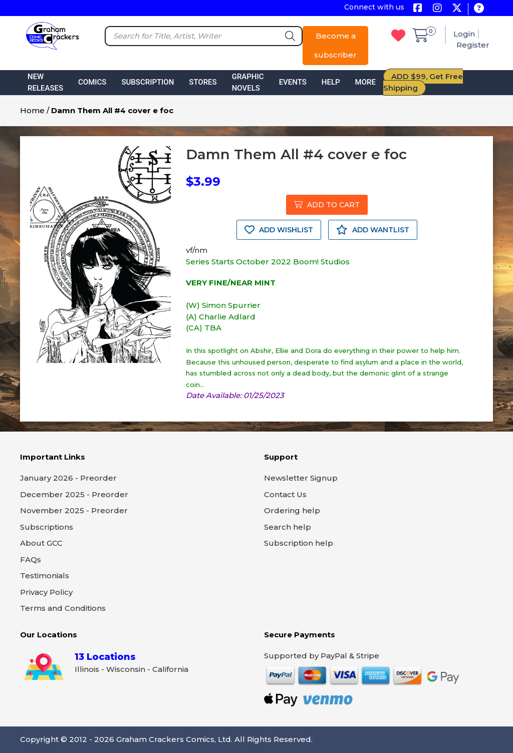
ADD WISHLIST (278, 230)
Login (464, 34)
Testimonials (44, 575)
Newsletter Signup (301, 478)
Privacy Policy (46, 592)
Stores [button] (202, 82)
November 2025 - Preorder (74, 510)
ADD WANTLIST (372, 230)
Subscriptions (46, 527)
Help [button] (331, 82)
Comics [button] (92, 82)
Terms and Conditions (63, 608)
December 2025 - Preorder (74, 494)
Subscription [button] (147, 82)
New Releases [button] (45, 82)
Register (472, 45)
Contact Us (285, 494)
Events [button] (293, 82)
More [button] (365, 82)
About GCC (41, 543)
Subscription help (298, 543)
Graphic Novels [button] (248, 82)
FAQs (30, 559)
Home (32, 110)
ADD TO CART (327, 204)
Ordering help (292, 510)
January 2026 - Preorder (68, 478)
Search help (287, 527)
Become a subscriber (335, 45)
